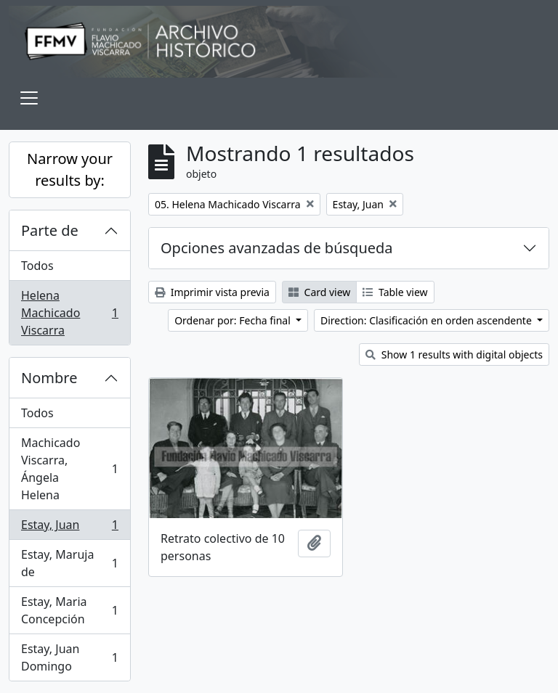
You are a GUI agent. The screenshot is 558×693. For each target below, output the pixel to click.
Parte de (49, 230)
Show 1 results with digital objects (454, 354)
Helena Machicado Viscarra (69, 312)
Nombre (49, 377)
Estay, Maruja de (69, 563)
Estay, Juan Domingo (69, 657)
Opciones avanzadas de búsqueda (277, 248)
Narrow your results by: (70, 169)
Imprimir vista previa (212, 292)
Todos (37, 266)
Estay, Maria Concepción (69, 610)
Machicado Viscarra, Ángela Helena (69, 469)
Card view (319, 292)
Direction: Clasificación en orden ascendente (427, 320)
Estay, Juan (69, 528)
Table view (395, 292)
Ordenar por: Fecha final (233, 320)
